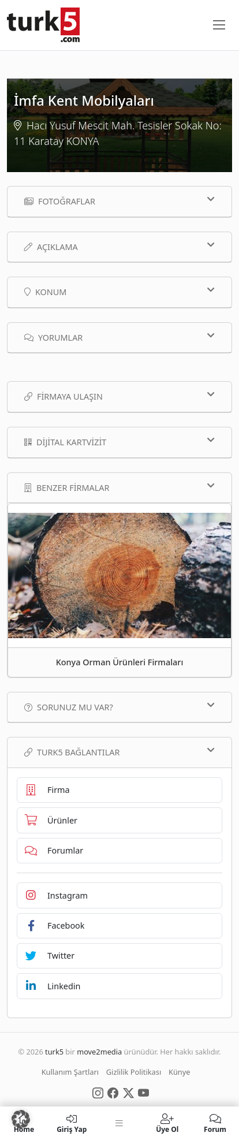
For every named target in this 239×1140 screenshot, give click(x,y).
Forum (215, 1123)
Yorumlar (119, 337)
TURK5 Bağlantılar (119, 752)
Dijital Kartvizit (119, 442)
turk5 (54, 1051)
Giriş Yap (72, 1123)
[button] (21, 1119)
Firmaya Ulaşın (119, 396)
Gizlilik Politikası (133, 1072)
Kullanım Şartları (70, 1072)
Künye (179, 1072)
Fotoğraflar (119, 201)
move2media (99, 1051)
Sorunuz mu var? (119, 707)
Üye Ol (167, 1123)
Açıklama (119, 246)
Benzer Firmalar (119, 487)
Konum (119, 291)
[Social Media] (97, 1092)
